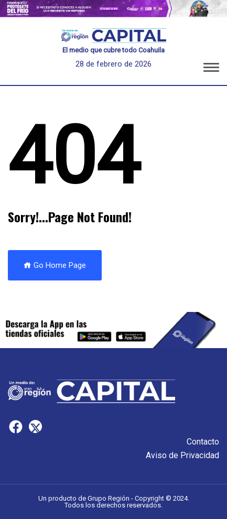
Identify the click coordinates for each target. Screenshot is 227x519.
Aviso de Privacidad (182, 455)
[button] (211, 69)
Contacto (203, 442)
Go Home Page (55, 265)
